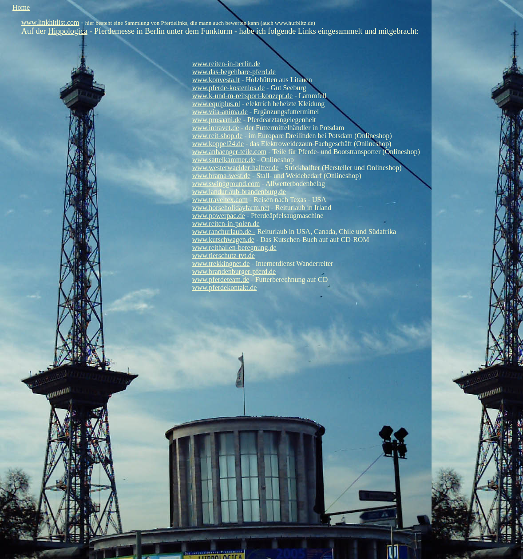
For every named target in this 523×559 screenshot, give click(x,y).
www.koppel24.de (218, 143)
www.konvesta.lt (216, 79)
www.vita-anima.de (220, 111)
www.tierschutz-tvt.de (223, 255)
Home (21, 7)
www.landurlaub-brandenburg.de (239, 191)
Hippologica (67, 31)
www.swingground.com (226, 183)
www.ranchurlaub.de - (223, 231)
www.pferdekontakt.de (224, 287)
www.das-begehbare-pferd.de (234, 71)
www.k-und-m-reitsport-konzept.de (242, 95)
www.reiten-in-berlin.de (226, 63)
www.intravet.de (215, 127)
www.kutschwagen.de (223, 239)
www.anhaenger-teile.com (229, 151)
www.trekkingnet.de (221, 263)
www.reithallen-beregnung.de (234, 247)
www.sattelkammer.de (223, 159)
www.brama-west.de (221, 175)
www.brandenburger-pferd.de (234, 271)
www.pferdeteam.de (221, 279)
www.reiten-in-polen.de (226, 223)
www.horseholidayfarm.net (230, 207)
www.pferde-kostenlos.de (228, 87)
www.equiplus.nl (216, 103)
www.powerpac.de (218, 215)
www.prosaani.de (217, 119)
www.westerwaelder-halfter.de (235, 167)
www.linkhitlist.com (50, 22)
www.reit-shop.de (217, 135)
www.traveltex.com (220, 199)
